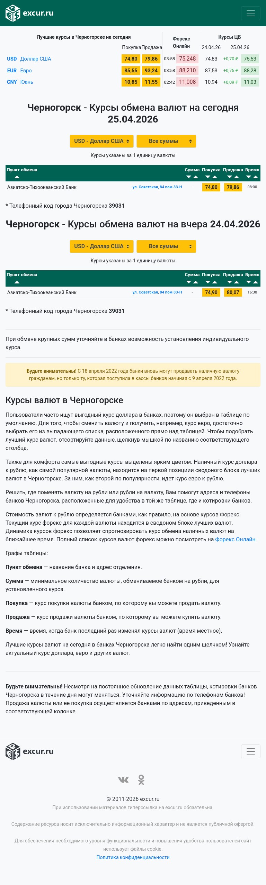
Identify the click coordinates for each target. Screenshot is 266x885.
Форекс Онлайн (235, 549)
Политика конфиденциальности (132, 867)
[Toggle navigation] (250, 13)
